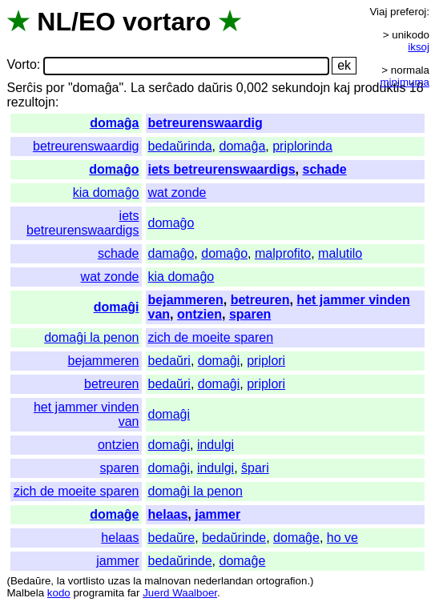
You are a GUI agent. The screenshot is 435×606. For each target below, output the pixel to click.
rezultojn (30, 102)
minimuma (405, 82)
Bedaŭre (30, 581)
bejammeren (186, 300)
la (61, 581)
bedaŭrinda (180, 146)
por (55, 87)
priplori (266, 360)
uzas (118, 581)
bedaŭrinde (234, 537)
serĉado (171, 87)
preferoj (408, 12)
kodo (58, 593)
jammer (217, 514)
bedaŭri (169, 360)
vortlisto (86, 581)
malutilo (340, 253)
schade (324, 169)
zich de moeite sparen (211, 337)
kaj (342, 87)
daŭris (215, 87)
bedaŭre (171, 537)
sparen (250, 314)
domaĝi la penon (91, 337)
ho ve (342, 537)
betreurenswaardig (205, 123)
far (133, 593)
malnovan (167, 581)
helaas (168, 514)
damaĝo (171, 253)
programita (98, 593)
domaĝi (116, 307)
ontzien (199, 314)
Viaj (378, 12)
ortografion (282, 581)
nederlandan (223, 581)
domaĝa (114, 123)
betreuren (260, 300)
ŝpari (255, 468)
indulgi (215, 444)
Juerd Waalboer (180, 593)
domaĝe (114, 514)
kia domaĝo (106, 192)
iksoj (418, 47)
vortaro (167, 21)
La (138, 87)
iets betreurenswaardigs (222, 169)
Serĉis (24, 87)
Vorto (21, 65)
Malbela (25, 593)
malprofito (283, 253)
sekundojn (301, 87)
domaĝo (114, 169)
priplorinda (302, 146)
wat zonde (177, 192)
